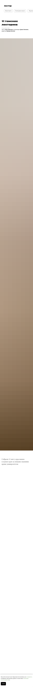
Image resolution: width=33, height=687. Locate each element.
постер (8, 6)
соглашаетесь (29, 676)
